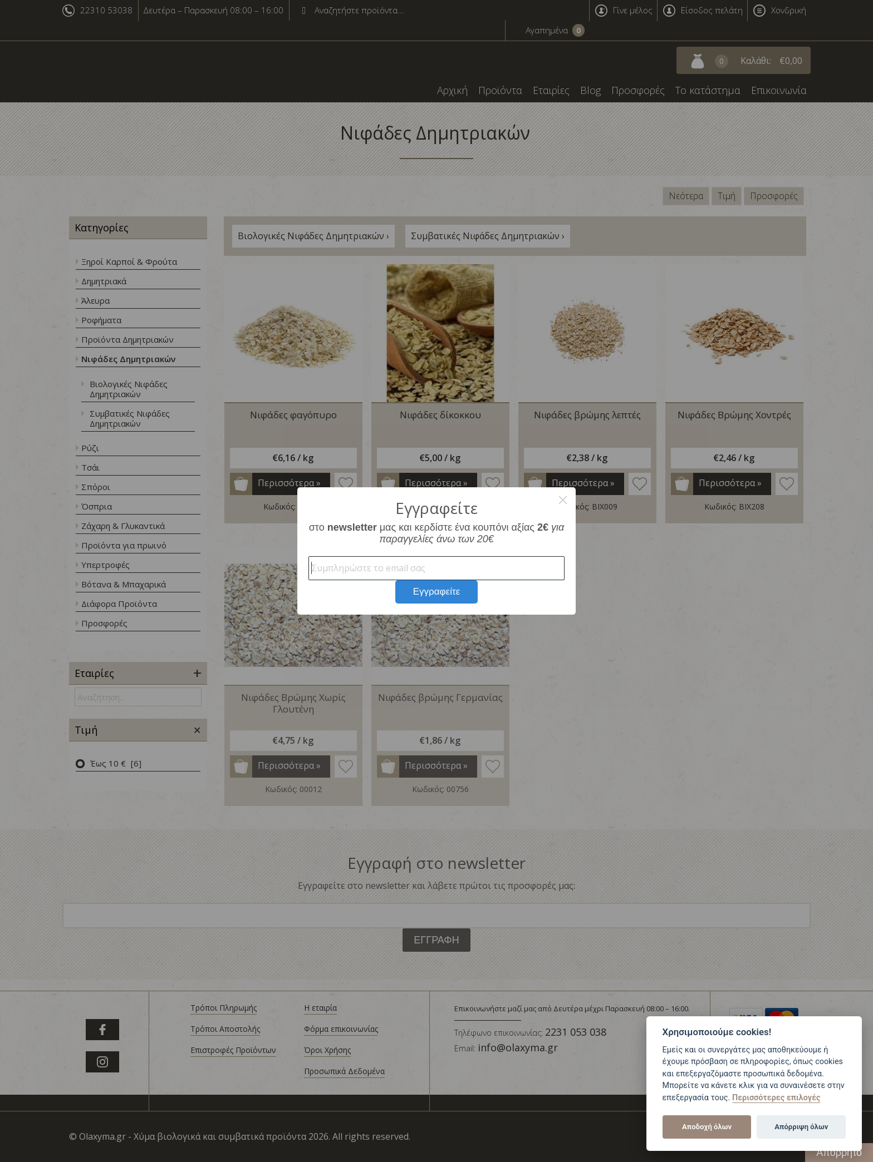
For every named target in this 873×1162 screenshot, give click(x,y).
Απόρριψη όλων (801, 1127)
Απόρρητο (839, 1152)
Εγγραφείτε (436, 591)
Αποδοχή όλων (707, 1127)
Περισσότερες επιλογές (776, 1097)
